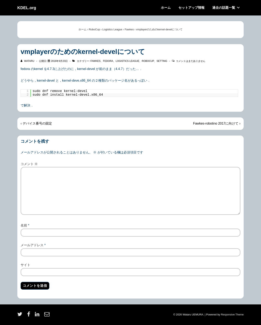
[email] (47, 315)
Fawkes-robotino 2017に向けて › (216, 123)
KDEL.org (26, 7)
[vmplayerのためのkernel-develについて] (59, 61)
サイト (25, 265)
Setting (162, 61)
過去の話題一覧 (227, 6)
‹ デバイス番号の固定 (36, 123)
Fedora (108, 61)
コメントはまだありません (190, 61)
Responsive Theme (232, 314)
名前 (24, 225)
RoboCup (148, 61)
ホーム (166, 7)
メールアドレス (32, 245)
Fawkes (95, 61)
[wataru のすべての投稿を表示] (28, 61)
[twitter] (20, 315)
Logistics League (127, 61)
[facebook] (29, 315)
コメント (29, 164)
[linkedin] (38, 315)
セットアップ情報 (191, 7)
